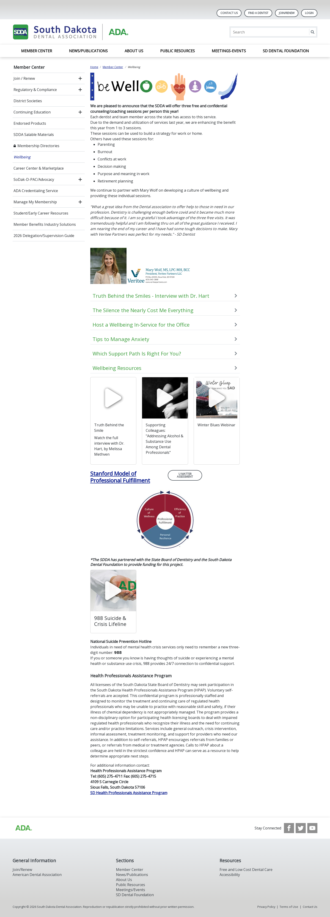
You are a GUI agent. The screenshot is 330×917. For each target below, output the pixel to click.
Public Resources (177, 50)
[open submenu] (80, 78)
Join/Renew (286, 13)
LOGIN (309, 13)
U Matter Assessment (185, 475)
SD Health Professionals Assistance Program (128, 792)
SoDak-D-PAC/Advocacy (34, 179)
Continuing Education (32, 112)
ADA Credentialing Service (36, 190)
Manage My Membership (35, 201)
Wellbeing (22, 157)
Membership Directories (38, 145)
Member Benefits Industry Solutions (45, 224)
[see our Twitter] (301, 828)
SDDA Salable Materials (34, 134)
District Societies (28, 100)
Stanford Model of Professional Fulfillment (120, 477)
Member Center (36, 50)
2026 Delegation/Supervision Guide (44, 235)
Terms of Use (289, 907)
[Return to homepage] (72, 32)
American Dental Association (37, 874)
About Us (134, 50)
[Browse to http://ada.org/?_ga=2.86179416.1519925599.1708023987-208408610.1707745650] (23, 828)
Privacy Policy (266, 907)
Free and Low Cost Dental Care (246, 869)
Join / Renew (24, 78)
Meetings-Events (229, 50)
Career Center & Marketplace (39, 168)
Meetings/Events (130, 889)
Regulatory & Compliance (35, 89)
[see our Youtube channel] (312, 828)
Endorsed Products (30, 123)
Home (94, 67)
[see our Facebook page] (289, 828)
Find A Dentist (258, 13)
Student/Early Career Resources (41, 213)
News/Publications (88, 50)
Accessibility (230, 874)
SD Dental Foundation (286, 50)
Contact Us (229, 13)
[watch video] (113, 398)
